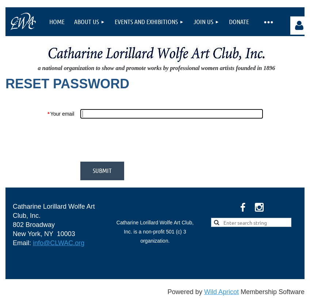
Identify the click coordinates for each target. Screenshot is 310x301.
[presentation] (135, 140)
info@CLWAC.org (58, 243)
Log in (299, 25)
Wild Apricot (221, 292)
